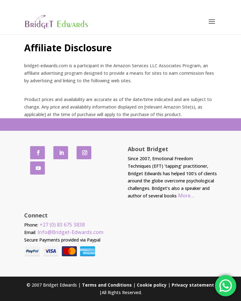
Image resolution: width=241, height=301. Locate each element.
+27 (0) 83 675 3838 (62, 224)
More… (186, 195)
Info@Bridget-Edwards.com (70, 232)
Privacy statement (193, 285)
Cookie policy (152, 285)
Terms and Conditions (107, 285)
